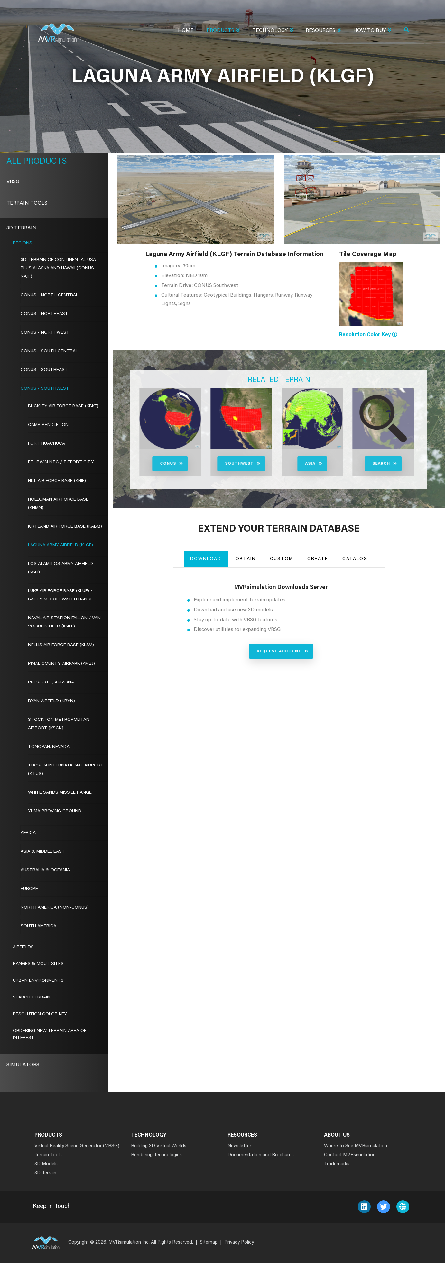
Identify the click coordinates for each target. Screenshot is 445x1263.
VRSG (12, 181)
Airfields (23, 947)
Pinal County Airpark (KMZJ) (61, 664)
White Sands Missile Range (60, 792)
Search (352, 464)
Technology (272, 31)
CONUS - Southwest (45, 388)
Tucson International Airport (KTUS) (66, 769)
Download (205, 559)
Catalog (354, 559)
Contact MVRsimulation (349, 1155)
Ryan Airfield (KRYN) (51, 701)
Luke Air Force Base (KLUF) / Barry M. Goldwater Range (60, 595)
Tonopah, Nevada (49, 747)
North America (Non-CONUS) (55, 907)
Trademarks (336, 1164)
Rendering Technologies (156, 1155)
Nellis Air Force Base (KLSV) (61, 645)
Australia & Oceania (45, 870)
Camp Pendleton (48, 425)
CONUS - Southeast (44, 370)
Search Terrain (31, 997)
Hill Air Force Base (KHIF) (57, 481)
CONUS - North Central (49, 295)
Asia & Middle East (43, 852)
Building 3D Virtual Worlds (158, 1146)
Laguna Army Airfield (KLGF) (60, 545)
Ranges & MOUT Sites (38, 964)
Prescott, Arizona (51, 682)
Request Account (279, 651)
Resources (323, 31)
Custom (281, 559)
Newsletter (239, 1146)
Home (186, 30)
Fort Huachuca (46, 443)
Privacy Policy (239, 1242)
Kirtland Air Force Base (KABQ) (65, 527)
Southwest (210, 464)
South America (38, 926)
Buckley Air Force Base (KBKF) (63, 406)
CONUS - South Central (49, 351)
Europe (29, 889)
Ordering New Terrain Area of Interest (49, 1034)
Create (317, 559)
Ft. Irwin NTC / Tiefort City (61, 462)
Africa (28, 833)
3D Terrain (21, 228)
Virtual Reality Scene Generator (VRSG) (76, 1146)
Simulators (22, 1065)
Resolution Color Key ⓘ (368, 335)
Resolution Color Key (40, 1014)
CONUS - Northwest (45, 332)
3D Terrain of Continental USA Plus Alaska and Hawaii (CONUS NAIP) (58, 268)
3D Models (46, 1164)
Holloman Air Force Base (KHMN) (58, 503)
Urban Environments (38, 981)
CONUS (139, 464)
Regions (22, 243)
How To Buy (372, 31)
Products (223, 31)
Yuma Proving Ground (54, 811)
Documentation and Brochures (260, 1155)
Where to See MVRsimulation (355, 1146)
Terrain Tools (26, 203)
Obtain (246, 559)
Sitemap (209, 1242)
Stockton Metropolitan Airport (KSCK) (58, 724)
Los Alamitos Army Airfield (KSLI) (60, 568)
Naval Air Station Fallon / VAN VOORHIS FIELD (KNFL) (64, 622)
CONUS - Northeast (44, 314)
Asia (281, 464)
